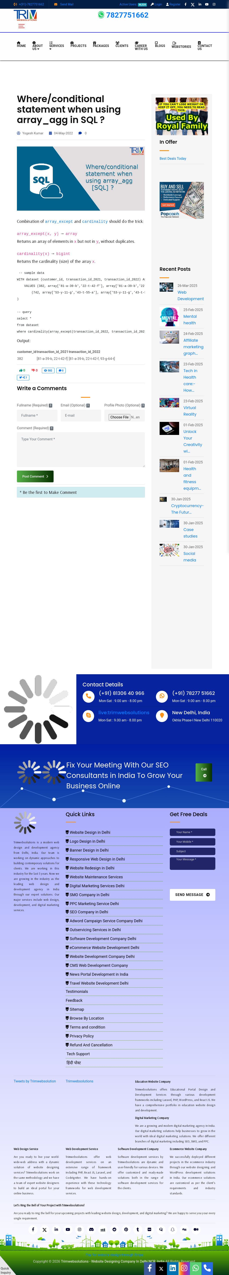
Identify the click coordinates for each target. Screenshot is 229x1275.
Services (56, 45)
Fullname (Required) (34, 405)
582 (48, 370)
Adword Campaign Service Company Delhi (104, 921)
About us (38, 46)
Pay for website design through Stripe (114, 1255)
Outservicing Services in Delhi (93, 929)
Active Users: (133, 4)
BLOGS (160, 44)
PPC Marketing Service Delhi (92, 903)
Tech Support (78, 1054)
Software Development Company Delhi (101, 938)
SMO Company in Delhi (87, 894)
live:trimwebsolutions (123, 712)
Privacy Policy (80, 1036)
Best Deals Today (173, 158)
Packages (101, 44)
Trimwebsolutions (79, 1081)
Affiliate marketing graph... (193, 347)
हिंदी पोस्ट (73, 1062)
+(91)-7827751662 (29, 4)
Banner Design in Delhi (87, 850)
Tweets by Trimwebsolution (35, 1081)
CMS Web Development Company (97, 965)
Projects (78, 44)
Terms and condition (85, 1027)
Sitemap (75, 1009)
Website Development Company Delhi (100, 956)
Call (204, 772)
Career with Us (141, 46)
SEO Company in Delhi (87, 912)
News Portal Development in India (97, 974)
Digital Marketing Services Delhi (95, 886)
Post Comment (35, 476)
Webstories (181, 44)
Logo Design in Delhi (85, 841)
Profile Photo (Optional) (124, 405)
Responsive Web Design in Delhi (95, 859)
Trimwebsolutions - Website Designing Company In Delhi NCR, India (112, 1262)
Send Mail (64, 4)
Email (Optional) (75, 405)
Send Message (192, 895)
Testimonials (77, 991)
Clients (122, 44)
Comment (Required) (35, 428)
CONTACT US (205, 46)
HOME (21, 44)
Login (156, 4)
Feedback (74, 1000)
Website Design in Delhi (88, 832)
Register (173, 4)
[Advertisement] (114, 76)
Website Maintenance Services (94, 877)
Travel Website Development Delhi (97, 983)
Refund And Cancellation (89, 1045)
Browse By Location (85, 1018)
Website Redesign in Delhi (90, 868)
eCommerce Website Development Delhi (102, 947)
